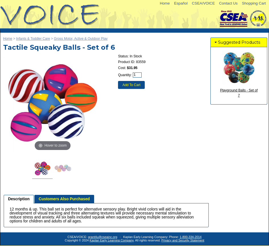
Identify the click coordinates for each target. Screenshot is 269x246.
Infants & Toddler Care (33, 39)
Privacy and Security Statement (183, 240)
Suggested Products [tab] (237, 42)
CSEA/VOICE (203, 3)
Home (165, 3)
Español (181, 3)
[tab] (19, 199)
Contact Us (228, 3)
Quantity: (125, 75)
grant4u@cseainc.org (102, 237)
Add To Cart (131, 85)
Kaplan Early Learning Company (112, 240)
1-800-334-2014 (191, 237)
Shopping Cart (254, 3)
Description (19, 199)
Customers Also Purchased (64, 199)
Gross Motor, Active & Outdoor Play (81, 39)
